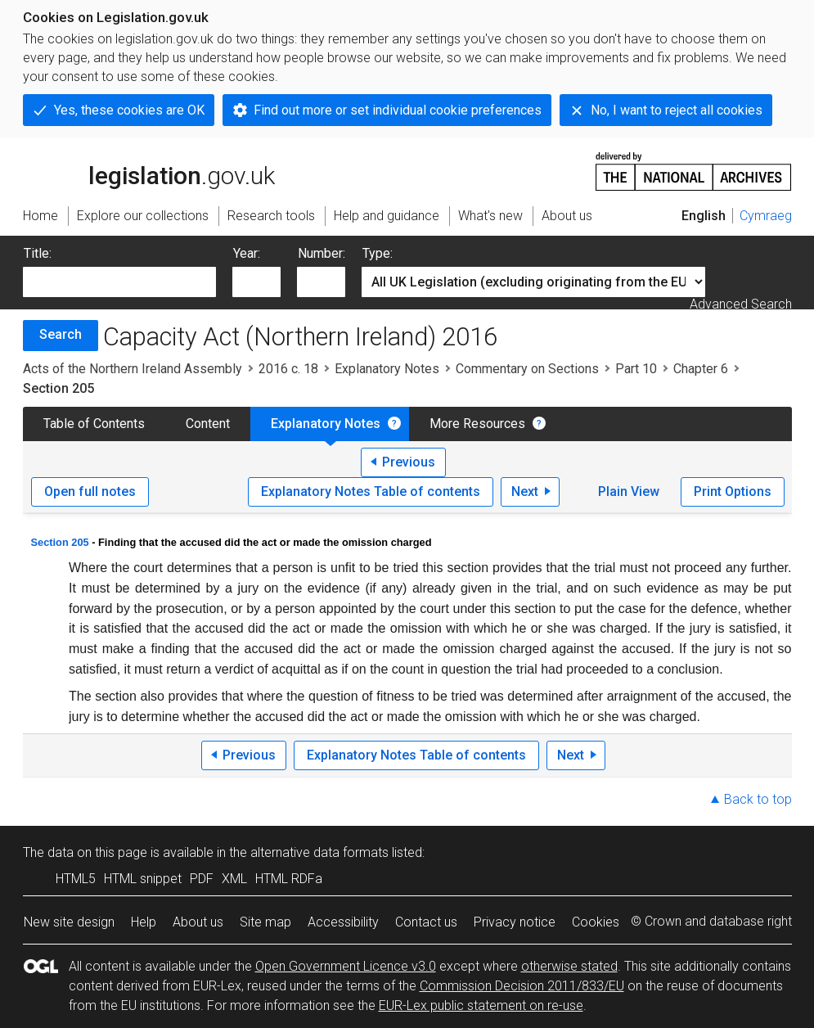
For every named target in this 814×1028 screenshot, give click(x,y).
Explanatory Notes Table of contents (370, 491)
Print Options (732, 491)
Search (60, 334)
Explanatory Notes (387, 368)
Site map (265, 922)
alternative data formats (319, 852)
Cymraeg (766, 215)
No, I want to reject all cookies (676, 110)
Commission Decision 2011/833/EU (522, 986)
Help (143, 922)
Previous (408, 462)
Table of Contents (94, 423)
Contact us (426, 922)
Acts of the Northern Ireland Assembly (132, 368)
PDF (202, 878)
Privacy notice (514, 922)
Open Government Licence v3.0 (345, 966)
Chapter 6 (700, 368)
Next (524, 491)
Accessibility (343, 922)
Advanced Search (741, 304)
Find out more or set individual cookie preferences (398, 110)
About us (198, 922)
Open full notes (90, 491)
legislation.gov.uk (149, 170)
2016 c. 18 (288, 368)
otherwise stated (569, 966)
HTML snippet (143, 878)
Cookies (595, 922)
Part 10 (636, 368)
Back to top (758, 799)
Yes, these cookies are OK (129, 110)
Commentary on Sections (527, 368)
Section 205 (60, 542)
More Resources (477, 423)
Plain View (628, 491)
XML (234, 878)
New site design (69, 922)
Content (208, 423)
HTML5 (76, 878)
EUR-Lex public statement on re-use (481, 1005)
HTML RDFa (288, 878)
